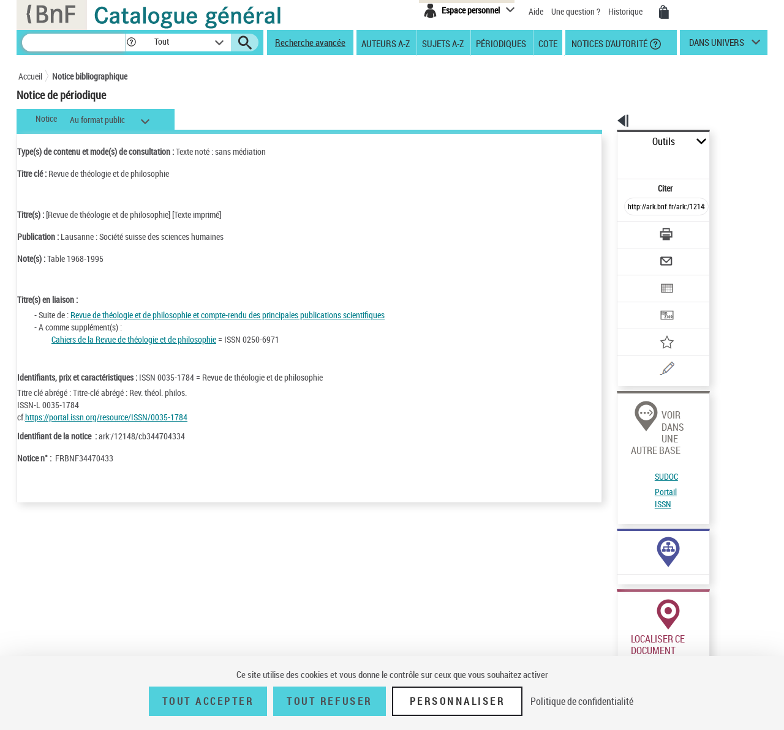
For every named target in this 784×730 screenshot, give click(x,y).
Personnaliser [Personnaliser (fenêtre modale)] (457, 701)
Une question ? (575, 11)
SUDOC (624, 404)
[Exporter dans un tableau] (641, 255)
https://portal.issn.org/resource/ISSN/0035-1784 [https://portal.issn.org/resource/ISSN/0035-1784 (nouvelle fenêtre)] (106, 417)
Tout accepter (208, 701)
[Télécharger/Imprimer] (634, 207)
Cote (547, 43)
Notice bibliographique (89, 76)
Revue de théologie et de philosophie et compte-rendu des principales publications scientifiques (227, 315)
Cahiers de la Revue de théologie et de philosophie (133, 339)
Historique (626, 11)
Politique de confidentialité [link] (581, 701)
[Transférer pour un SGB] (637, 279)
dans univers (716, 45)
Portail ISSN (632, 419)
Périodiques (501, 43)
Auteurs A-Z (385, 43)
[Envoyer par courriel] (632, 231)
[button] (131, 42)
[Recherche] (73, 42)
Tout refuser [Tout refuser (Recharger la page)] (329, 701)
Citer (613, 161)
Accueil (30, 76)
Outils (603, 141)
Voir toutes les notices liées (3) (639, 498)
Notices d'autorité (608, 43)
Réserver (627, 641)
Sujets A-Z (443, 43)
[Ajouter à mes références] (639, 303)
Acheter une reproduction (711, 641)
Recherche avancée (310, 42)
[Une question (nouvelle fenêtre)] (656, 326)
